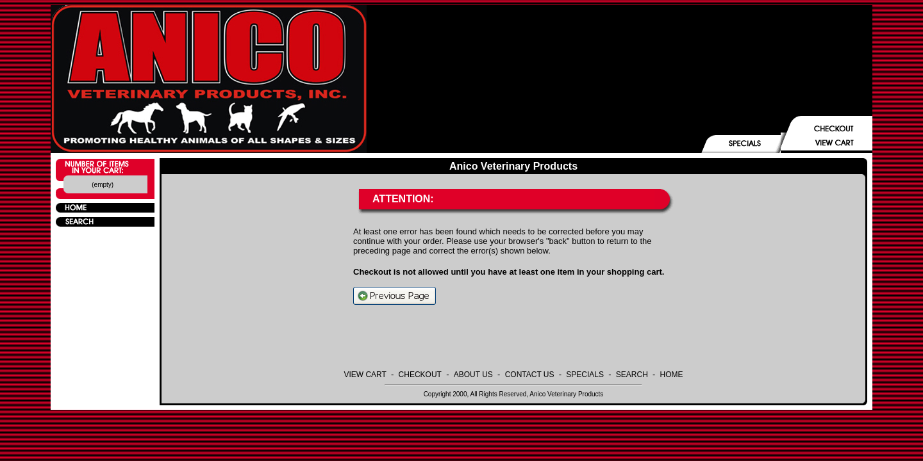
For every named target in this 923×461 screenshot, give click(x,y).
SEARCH (632, 374)
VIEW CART (365, 374)
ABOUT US (473, 374)
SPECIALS (585, 374)
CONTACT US (529, 374)
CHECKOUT (420, 374)
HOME (671, 374)
